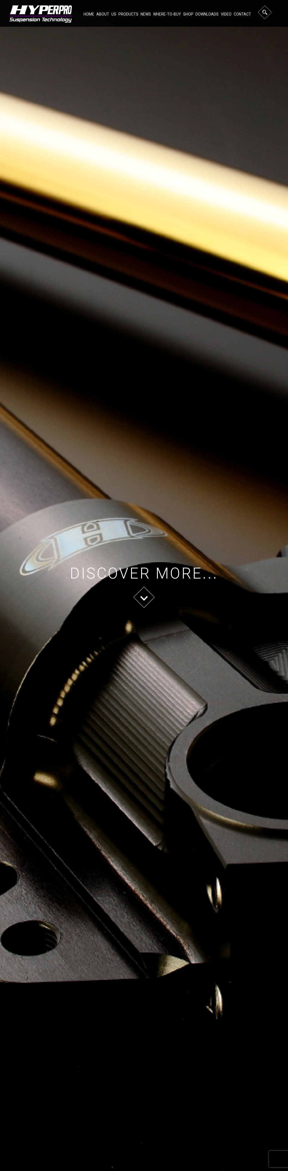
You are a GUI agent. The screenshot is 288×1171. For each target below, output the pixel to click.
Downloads (207, 14)
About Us (106, 14)
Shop (188, 14)
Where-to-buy (167, 14)
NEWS (146, 14)
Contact (242, 14)
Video (226, 14)
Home (89, 14)
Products (128, 14)
